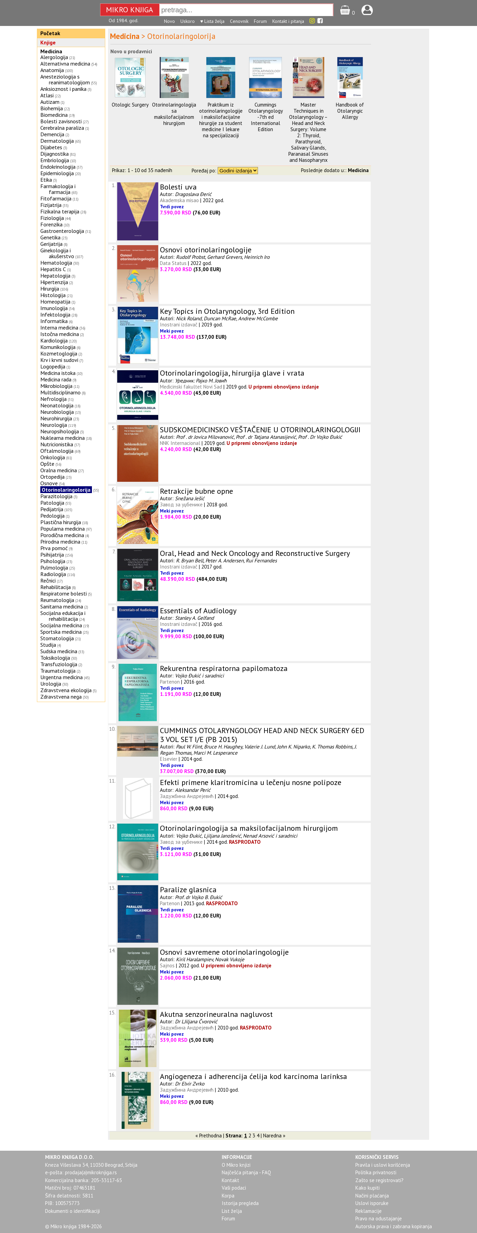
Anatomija (52, 70)
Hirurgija (49, 288)
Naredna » (274, 1135)
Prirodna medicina (60, 541)
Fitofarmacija (55, 198)
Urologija (50, 683)
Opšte (47, 463)
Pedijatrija (51, 509)
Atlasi (47, 95)
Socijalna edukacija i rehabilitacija (62, 616)
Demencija (52, 134)
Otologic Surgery (130, 104)
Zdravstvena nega (61, 696)
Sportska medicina (61, 631)
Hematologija (56, 262)
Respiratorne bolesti (63, 593)
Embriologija (54, 160)
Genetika (50, 237)
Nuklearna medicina (62, 437)
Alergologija (54, 57)
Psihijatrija (52, 554)
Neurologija (53, 424)
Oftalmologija (56, 450)
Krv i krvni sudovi (59, 359)
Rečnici (48, 580)
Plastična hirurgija (60, 522)
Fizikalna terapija (59, 211)
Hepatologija (55, 275)
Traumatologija (58, 670)
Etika (46, 179)
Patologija (52, 502)
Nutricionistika (56, 444)
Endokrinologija (58, 166)
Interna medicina (59, 327)
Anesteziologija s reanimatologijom (65, 79)
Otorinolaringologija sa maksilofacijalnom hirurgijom (174, 113)
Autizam (49, 101)
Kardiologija (54, 340)
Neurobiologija (57, 411)
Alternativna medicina (65, 63)
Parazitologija (56, 496)
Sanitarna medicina (61, 606)
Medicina (51, 51)
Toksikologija (55, 657)
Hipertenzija (54, 282)
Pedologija (52, 515)
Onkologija (52, 457)
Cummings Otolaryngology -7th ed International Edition (265, 116)
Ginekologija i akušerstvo (57, 253)
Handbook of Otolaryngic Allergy (350, 110)
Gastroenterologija (62, 230)
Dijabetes (51, 147)
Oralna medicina (58, 470)
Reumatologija (57, 600)
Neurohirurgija (56, 418)
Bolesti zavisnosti (61, 121)
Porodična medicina (62, 535)
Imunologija (54, 308)
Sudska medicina (58, 651)
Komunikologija (58, 347)
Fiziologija (52, 217)
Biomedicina (54, 114)
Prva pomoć (54, 548)
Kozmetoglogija (58, 353)
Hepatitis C (53, 269)
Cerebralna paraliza (62, 127)
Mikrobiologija (56, 385)
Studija (48, 644)
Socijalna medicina (61, 625)
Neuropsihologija (59, 431)
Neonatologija (56, 405)
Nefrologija (53, 398)
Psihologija (52, 561)
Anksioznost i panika (63, 88)
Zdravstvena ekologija (66, 690)
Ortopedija (52, 476)
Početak (50, 33)
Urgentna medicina (61, 677)
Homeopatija (55, 301)
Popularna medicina (62, 528)
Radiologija (53, 574)
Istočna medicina (59, 334)
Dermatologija (57, 140)
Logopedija (52, 366)
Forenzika (51, 224)
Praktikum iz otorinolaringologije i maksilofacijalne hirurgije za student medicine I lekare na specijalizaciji (221, 120)
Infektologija (55, 314)
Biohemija (51, 108)
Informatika (54, 321)
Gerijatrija (51, 243)
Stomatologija (57, 638)
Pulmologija (54, 567)
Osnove (49, 483)
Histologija (53, 295)
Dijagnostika (54, 153)
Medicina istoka (58, 372)
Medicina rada (55, 379)
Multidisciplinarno (60, 392)
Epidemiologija (57, 173)
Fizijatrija (51, 204)
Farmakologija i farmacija (58, 189)
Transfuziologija (58, 664)
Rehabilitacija (55, 587)
